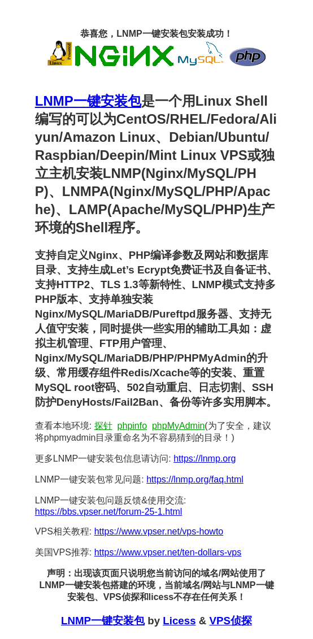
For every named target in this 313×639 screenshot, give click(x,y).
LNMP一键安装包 (88, 100)
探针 (103, 426)
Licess (179, 621)
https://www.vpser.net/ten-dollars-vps (168, 552)
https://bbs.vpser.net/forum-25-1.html (108, 511)
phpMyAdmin (178, 426)
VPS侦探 (230, 621)
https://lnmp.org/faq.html (195, 479)
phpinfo (132, 426)
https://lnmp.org (204, 458)
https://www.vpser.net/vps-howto (159, 531)
